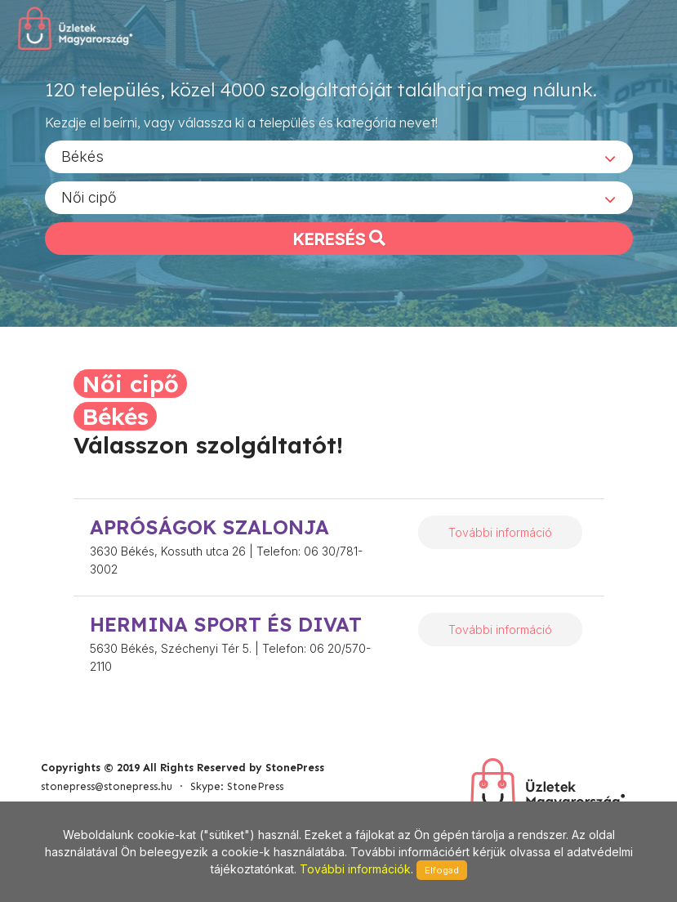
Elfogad (442, 870)
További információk (355, 869)
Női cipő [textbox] (89, 196)
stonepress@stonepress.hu (106, 786)
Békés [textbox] (82, 155)
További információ (500, 532)
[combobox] (339, 156)
